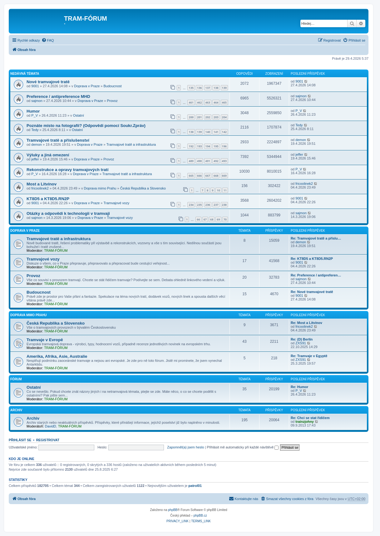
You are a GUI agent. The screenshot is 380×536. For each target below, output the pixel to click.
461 (191, 102)
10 (218, 190)
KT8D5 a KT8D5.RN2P (48, 198)
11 (225, 190)
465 (224, 102)
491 (207, 161)
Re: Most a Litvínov (306, 323)
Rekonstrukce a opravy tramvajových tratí (67, 169)
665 (191, 176)
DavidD (50, 426)
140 (207, 132)
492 (216, 161)
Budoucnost (113, 86)
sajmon (36, 101)
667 (207, 176)
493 (224, 161)
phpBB (172, 510)
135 (191, 88)
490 (199, 161)
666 (199, 176)
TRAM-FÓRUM (55, 250)
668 (216, 176)
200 (191, 117)
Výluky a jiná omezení (48, 155)
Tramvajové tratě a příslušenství (58, 140)
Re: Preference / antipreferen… (316, 275)
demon (36, 144)
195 (216, 146)
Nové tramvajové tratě (48, 81)
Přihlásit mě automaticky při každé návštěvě (243, 447)
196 (224, 146)
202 (207, 117)
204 (224, 117)
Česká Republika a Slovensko (143, 188)
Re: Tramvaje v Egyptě (309, 356)
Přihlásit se (20, 440)
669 (224, 176)
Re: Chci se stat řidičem (310, 418)
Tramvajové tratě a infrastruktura (131, 144)
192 (191, 146)
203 (216, 117)
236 (207, 205)
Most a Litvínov (42, 184)
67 (205, 219)
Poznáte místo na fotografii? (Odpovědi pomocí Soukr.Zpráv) (86, 125)
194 (207, 146)
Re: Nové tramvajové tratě (312, 292)
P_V (34, 115)
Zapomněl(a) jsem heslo (185, 447)
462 (199, 102)
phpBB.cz (200, 515)
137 (207, 88)
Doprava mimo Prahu (100, 188)
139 (224, 88)
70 (225, 219)
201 (199, 117)
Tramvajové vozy (117, 203)
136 (199, 88)
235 (199, 205)
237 (216, 205)
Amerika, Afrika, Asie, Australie (57, 356)
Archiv (16, 410)
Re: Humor (299, 387)
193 (199, 146)
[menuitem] (48, 40)
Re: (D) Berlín (302, 339)
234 (191, 205)
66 (198, 219)
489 (191, 161)
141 (216, 132)
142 (224, 132)
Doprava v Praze (87, 86)
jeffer (35, 159)
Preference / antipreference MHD (58, 96)
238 (224, 205)
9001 (35, 86)
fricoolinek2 (40, 188)
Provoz (112, 101)
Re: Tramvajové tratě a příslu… (316, 238)
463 (207, 102)
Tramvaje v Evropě (45, 339)
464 (216, 102)
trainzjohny (304, 421)
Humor (33, 111)
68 (211, 219)
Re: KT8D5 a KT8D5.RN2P (312, 258)
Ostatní (78, 115)
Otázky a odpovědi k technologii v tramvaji (68, 213)
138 (216, 88)
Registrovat (47, 440)
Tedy (34, 130)
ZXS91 (300, 343)
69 (218, 219)
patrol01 (195, 486)
